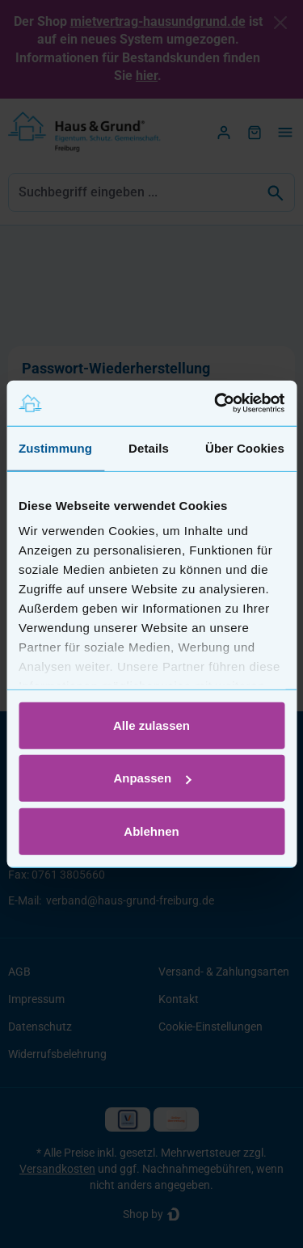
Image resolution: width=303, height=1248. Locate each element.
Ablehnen (151, 830)
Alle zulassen (151, 725)
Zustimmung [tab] (55, 447)
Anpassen (152, 778)
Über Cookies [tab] (244, 447)
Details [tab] (148, 447)
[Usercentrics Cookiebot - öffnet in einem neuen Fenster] (215, 403)
